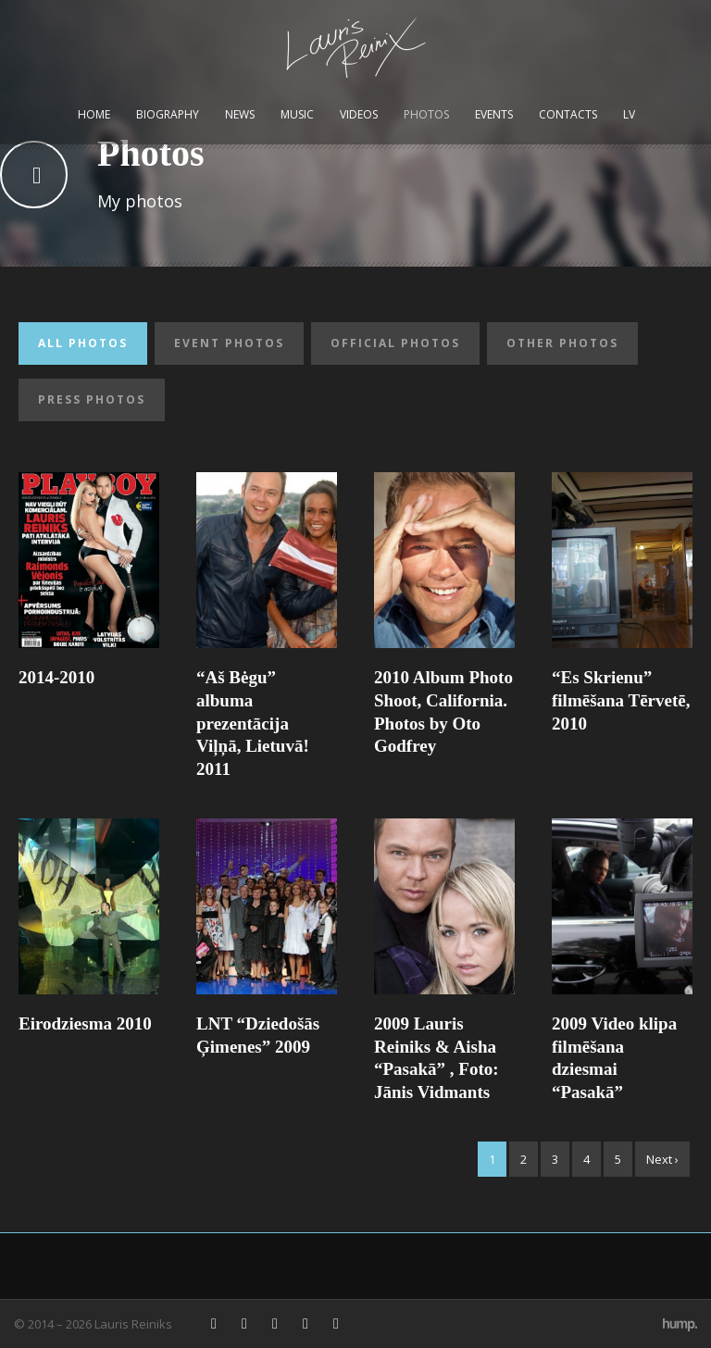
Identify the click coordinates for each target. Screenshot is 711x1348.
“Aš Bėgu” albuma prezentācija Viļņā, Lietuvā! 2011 (252, 723)
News (240, 114)
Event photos (229, 343)
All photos (83, 343)
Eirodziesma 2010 (85, 1023)
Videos (359, 114)
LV (629, 114)
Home (94, 114)
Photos (426, 114)
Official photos (395, 343)
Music (297, 114)
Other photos (562, 343)
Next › (662, 1159)
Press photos (91, 399)
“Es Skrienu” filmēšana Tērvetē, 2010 (621, 700)
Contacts (568, 114)
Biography (167, 114)
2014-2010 (56, 677)
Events (494, 114)
